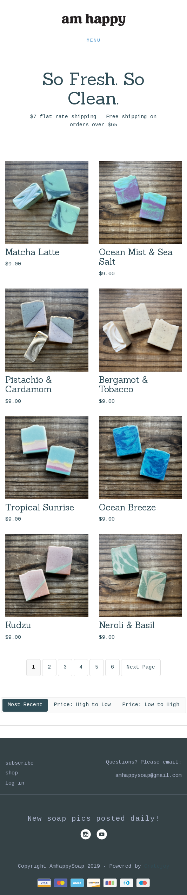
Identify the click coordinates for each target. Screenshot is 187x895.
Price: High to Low (82, 705)
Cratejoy (156, 866)
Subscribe (19, 763)
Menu (94, 40)
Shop (11, 773)
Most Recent (25, 705)
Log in (14, 783)
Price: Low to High (150, 705)
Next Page (141, 667)
